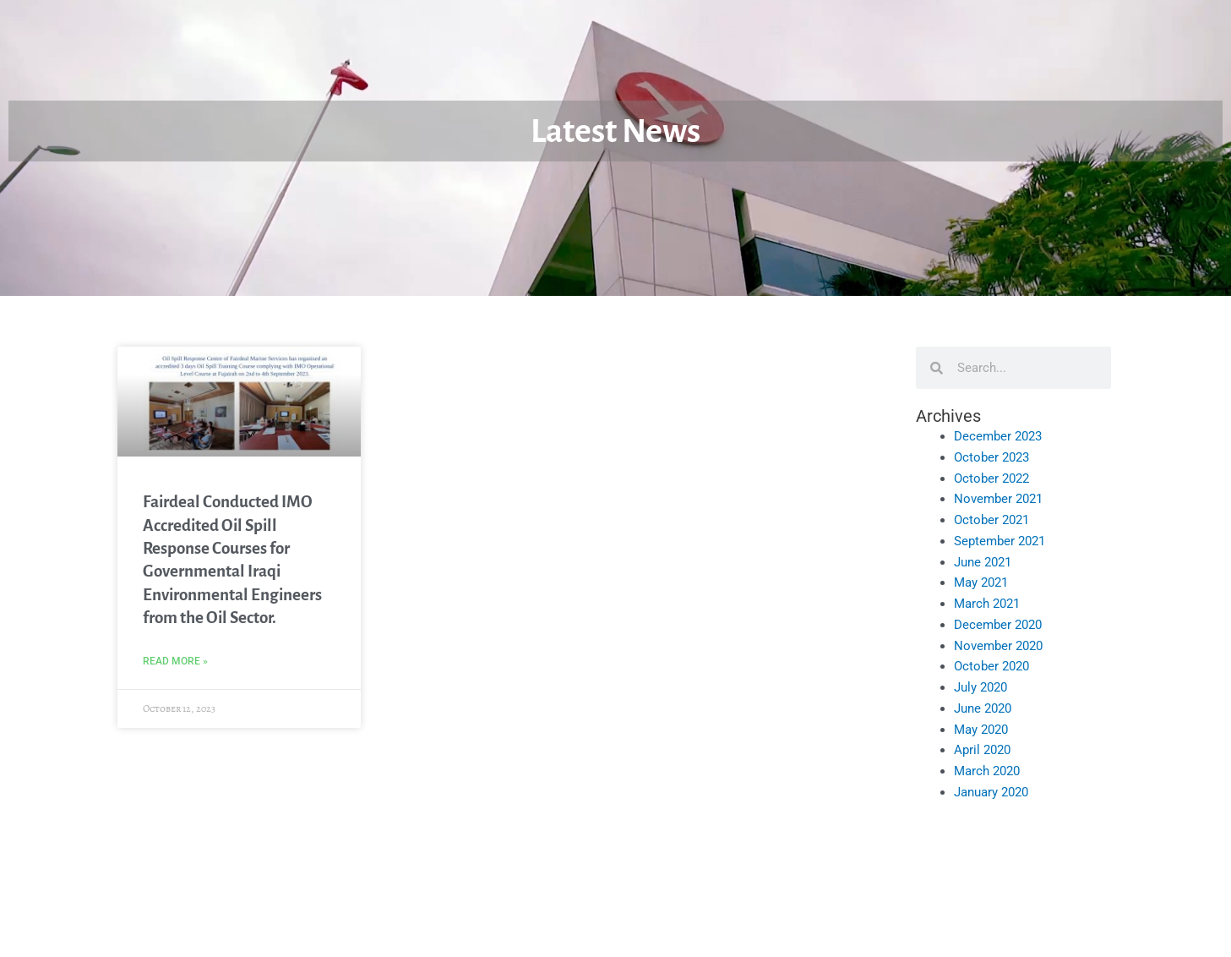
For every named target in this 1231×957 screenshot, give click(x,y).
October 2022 (991, 478)
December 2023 (998, 436)
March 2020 (987, 771)
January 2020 (991, 792)
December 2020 (998, 624)
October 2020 (991, 666)
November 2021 (998, 498)
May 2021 (981, 582)
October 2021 (991, 520)
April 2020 (982, 749)
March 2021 (987, 603)
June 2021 (982, 562)
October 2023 (991, 457)
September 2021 (999, 541)
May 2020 (981, 729)
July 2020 (980, 687)
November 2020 (998, 645)
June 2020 (982, 708)
